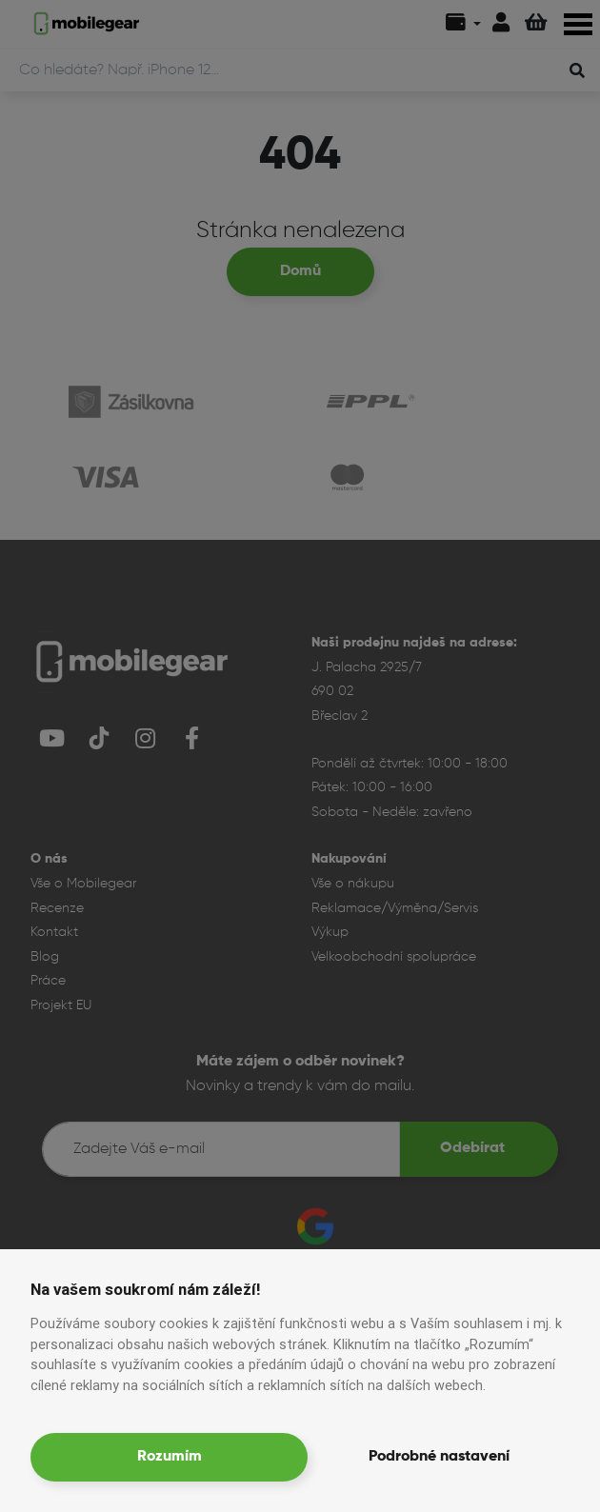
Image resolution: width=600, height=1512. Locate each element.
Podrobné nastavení (439, 1456)
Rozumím (169, 1456)
